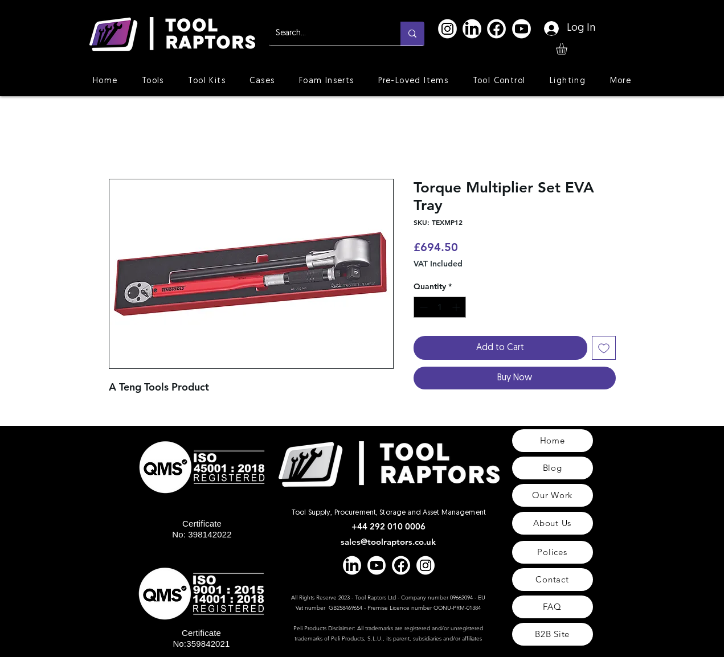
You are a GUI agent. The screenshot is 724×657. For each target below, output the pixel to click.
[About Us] (552, 523)
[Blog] (552, 468)
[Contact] (552, 579)
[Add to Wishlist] (604, 348)
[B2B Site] (552, 634)
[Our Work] (552, 495)
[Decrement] (422, 307)
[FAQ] (552, 607)
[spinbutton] (440, 307)
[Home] (552, 440)
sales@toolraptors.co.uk (388, 541)
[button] (568, 49)
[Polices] (552, 552)
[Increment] (457, 307)
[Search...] (326, 34)
